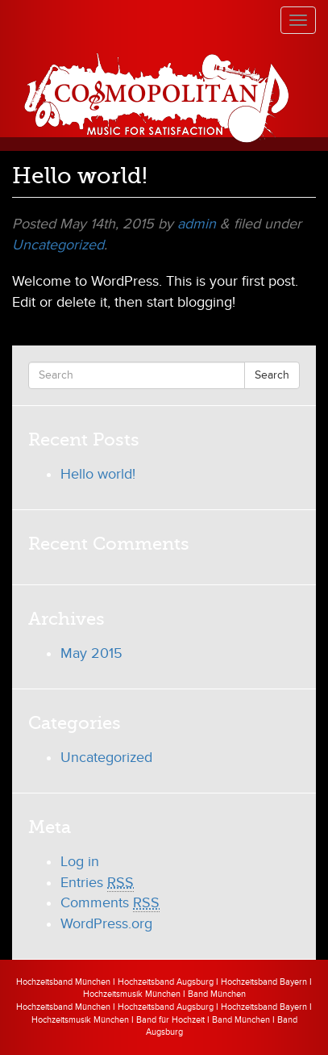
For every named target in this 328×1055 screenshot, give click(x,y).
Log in (79, 861)
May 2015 (91, 653)
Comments (110, 903)
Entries (97, 883)
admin (196, 224)
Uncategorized (58, 245)
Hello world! (97, 474)
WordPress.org (106, 923)
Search (272, 375)
